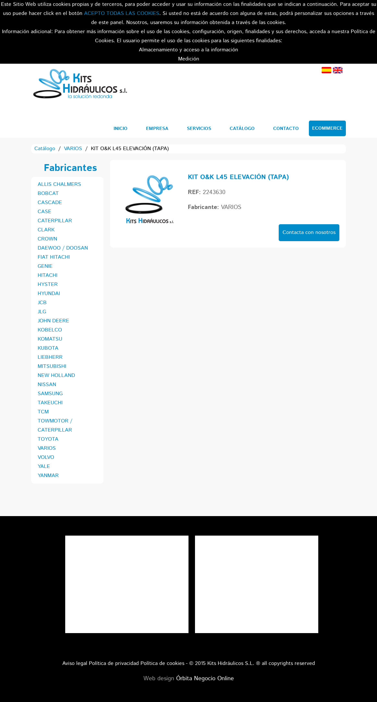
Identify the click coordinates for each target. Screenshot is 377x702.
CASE (44, 211)
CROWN (47, 239)
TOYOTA (48, 439)
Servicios (199, 128)
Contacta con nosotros (309, 232)
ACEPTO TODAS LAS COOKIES (121, 13)
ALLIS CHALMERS (59, 184)
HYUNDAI (49, 293)
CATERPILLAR (55, 221)
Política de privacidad (114, 663)
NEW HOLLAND (56, 375)
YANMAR (48, 475)
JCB (42, 302)
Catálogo (242, 128)
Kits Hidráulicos (79, 85)
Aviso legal (74, 663)
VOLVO (46, 457)
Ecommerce (327, 128)
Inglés (338, 70)
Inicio (121, 128)
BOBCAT (48, 193)
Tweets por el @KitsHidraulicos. (256, 540)
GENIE (45, 266)
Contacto (286, 128)
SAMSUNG (50, 393)
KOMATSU (50, 339)
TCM (43, 412)
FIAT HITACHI (54, 257)
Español (326, 70)
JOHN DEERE (53, 321)
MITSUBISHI (52, 366)
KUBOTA (48, 348)
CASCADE (50, 202)
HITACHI (47, 275)
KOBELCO (50, 330)
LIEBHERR (50, 357)
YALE (44, 466)
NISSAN (47, 384)
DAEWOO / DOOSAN (63, 248)
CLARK (46, 230)
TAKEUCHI (50, 403)
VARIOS (73, 148)
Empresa (157, 128)
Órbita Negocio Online (205, 678)
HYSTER (48, 284)
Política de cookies (162, 663)
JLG (42, 312)
